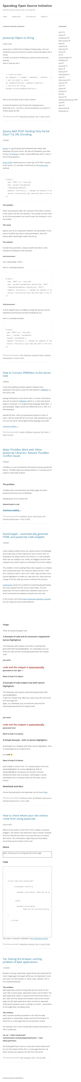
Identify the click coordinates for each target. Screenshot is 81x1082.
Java (60, 63)
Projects (44, 17)
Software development (11, 519)
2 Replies (6, 140)
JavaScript (31, 116)
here (45, 792)
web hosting (63, 108)
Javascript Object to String (18, 37)
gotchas (15, 154)
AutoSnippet (8, 585)
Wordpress (62, 111)
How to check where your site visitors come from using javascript (25, 817)
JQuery (5, 148)
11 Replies (6, 967)
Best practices (63, 40)
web (60, 105)
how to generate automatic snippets (36, 599)
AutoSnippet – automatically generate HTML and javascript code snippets (25, 535)
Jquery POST (7, 162)
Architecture (63, 38)
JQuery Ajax (43, 165)
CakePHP (62, 46)
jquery (41, 355)
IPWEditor (44, 390)
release (61, 88)
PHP (42, 432)
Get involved (31, 17)
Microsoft (62, 71)
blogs (60, 43)
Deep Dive (23, 116)
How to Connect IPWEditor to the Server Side (27, 374)
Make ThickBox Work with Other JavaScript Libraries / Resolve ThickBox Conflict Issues (26, 453)
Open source (37, 516)
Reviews (61, 91)
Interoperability (64, 57)
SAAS (46, 432)
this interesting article (39, 938)
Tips (36, 116)
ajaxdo (22, 432)
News (60, 77)
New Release (37, 798)
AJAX (21, 355)
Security (61, 97)
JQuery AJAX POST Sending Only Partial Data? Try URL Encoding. (26, 132)
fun (60, 55)
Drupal (61, 52)
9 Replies (6, 381)
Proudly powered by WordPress (13, 1078)
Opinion (61, 83)
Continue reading (11, 426)
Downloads (16, 17)
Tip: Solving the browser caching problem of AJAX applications (22, 960)
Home (5, 17)
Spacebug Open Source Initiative (27, 6)
